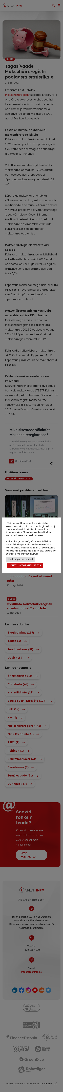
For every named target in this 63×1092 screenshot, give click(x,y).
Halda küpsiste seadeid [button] (20, 559)
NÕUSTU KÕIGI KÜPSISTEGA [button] (25, 565)
